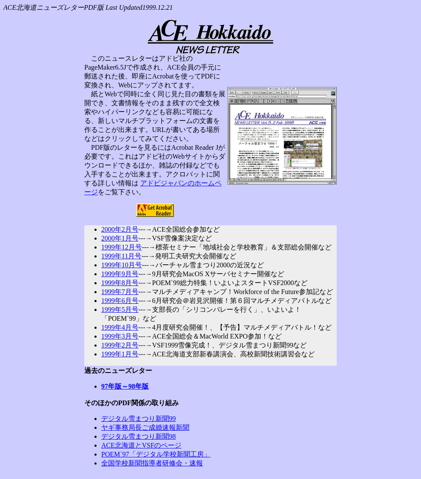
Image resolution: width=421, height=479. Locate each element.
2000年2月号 (119, 229)
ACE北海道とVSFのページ (141, 445)
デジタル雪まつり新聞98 (138, 436)
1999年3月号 (119, 336)
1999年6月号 (119, 300)
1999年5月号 (119, 309)
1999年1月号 (119, 354)
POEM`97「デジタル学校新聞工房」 (155, 454)
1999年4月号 (119, 327)
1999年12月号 (121, 247)
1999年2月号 (119, 345)
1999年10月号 (121, 265)
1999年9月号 (119, 273)
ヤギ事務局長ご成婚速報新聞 (145, 427)
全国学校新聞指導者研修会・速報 (152, 463)
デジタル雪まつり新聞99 (138, 418)
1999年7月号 (119, 291)
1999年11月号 (121, 256)
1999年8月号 (119, 282)
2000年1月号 (119, 238)
